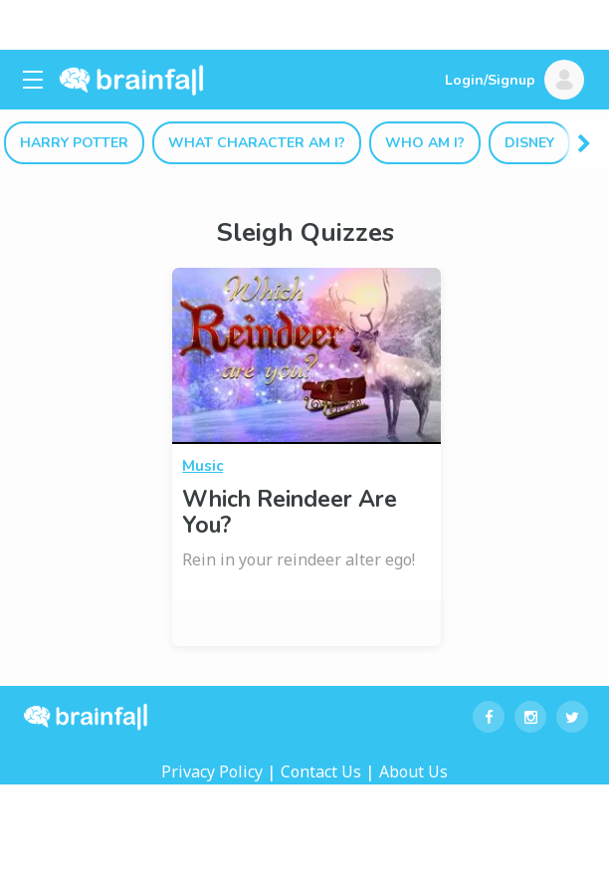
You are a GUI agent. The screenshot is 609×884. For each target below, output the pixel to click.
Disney (529, 142)
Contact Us (321, 771)
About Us (413, 771)
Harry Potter (74, 142)
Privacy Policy (212, 771)
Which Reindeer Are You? (289, 512)
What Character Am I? (256, 142)
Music (202, 466)
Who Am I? (425, 142)
